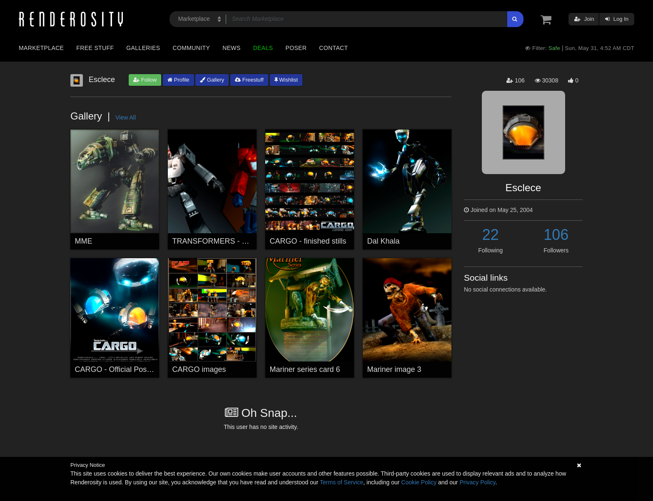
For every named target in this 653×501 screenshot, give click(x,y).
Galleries (143, 48)
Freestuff (249, 80)
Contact (333, 48)
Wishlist (286, 80)
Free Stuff (95, 48)
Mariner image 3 (394, 369)
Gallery (212, 80)
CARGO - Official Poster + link (125, 369)
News (231, 48)
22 (490, 234)
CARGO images (199, 369)
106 (555, 234)
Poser (296, 48)
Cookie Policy (418, 482)
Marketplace (41, 48)
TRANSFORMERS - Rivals (217, 241)
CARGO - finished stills (308, 241)
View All (125, 117)
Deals (263, 48)
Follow (145, 80)
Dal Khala (383, 241)
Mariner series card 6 (305, 369)
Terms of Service (341, 482)
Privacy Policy (477, 482)
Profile (178, 80)
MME (83, 241)
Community (191, 48)
